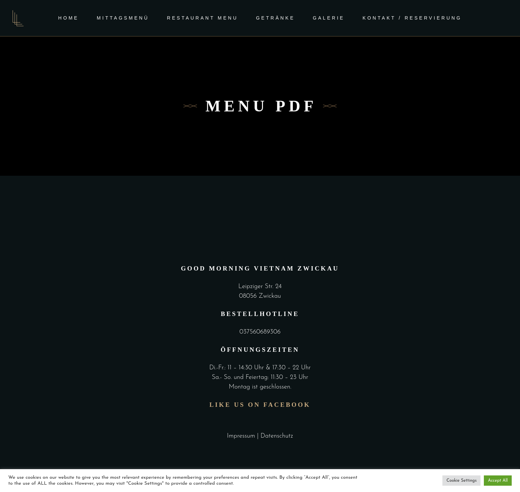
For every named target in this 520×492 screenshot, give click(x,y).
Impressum (241, 436)
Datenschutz (276, 436)
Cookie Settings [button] (461, 480)
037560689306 (260, 332)
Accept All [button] (498, 480)
